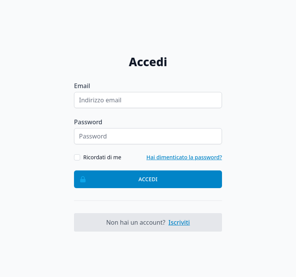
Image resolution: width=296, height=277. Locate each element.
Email (82, 86)
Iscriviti (179, 222)
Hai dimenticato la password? (184, 157)
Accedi (116, 179)
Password (88, 122)
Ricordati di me (102, 157)
